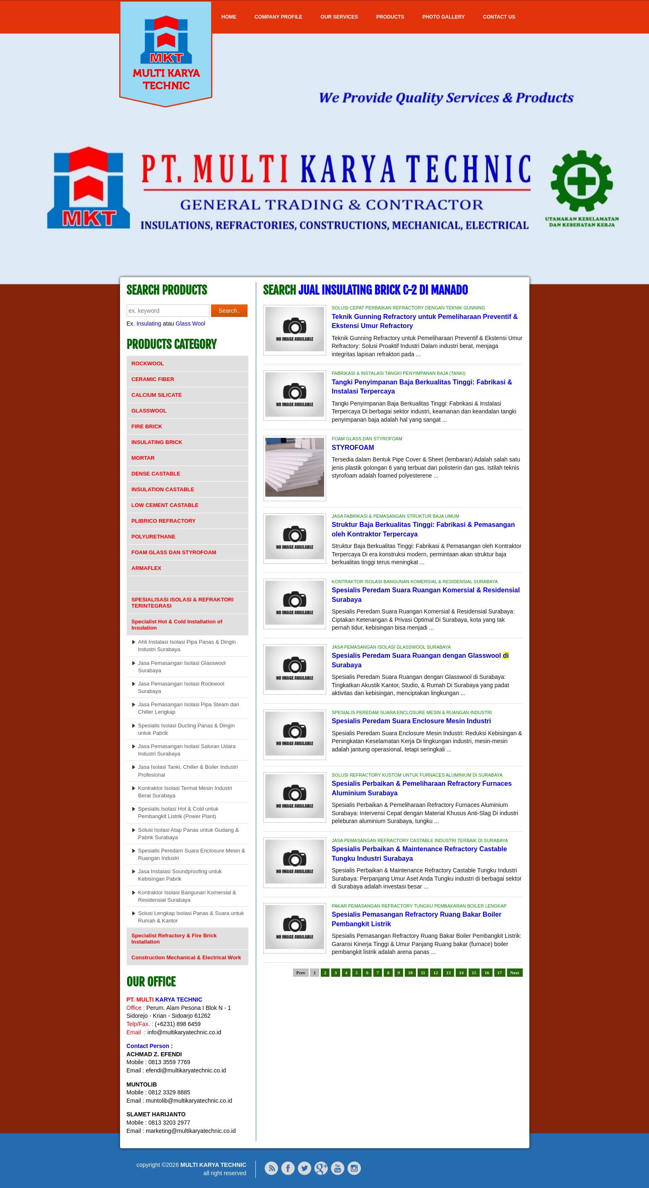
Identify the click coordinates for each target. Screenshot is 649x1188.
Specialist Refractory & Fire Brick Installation (174, 938)
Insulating (149, 323)
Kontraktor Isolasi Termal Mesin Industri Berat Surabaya (185, 792)
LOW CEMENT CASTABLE (165, 505)
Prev (300, 972)
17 (500, 972)
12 (435, 972)
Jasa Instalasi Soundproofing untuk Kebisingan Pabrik (180, 875)
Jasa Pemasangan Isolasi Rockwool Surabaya (181, 687)
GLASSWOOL (149, 411)
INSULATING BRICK (157, 442)
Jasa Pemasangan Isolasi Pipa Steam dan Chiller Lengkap (188, 708)
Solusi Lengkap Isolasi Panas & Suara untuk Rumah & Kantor (191, 917)
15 (474, 972)
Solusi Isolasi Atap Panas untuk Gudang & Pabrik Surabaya (188, 833)
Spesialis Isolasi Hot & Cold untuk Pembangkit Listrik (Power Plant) (178, 812)
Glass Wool (190, 323)
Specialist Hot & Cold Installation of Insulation (177, 624)
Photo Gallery (443, 17)
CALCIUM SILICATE (157, 395)
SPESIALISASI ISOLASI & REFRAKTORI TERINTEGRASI (183, 602)
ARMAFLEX (146, 568)
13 (448, 972)
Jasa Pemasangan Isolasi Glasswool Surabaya (182, 667)
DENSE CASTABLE (156, 474)
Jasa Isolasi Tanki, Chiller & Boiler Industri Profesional (188, 771)
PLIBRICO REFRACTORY (164, 521)
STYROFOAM (353, 447)
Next (514, 972)
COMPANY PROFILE (279, 17)
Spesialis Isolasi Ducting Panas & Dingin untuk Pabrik (186, 729)
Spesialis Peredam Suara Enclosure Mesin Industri (411, 720)
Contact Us (499, 17)
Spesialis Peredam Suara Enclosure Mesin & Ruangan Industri (191, 854)
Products (390, 17)
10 (410, 972)
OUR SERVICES (339, 17)
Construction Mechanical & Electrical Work (186, 957)
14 (461, 972)
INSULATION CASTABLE (163, 489)
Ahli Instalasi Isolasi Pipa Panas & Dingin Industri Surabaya (187, 645)
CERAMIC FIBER (153, 379)
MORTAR (143, 458)
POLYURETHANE (153, 537)
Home (228, 17)
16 (487, 972)
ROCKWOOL (148, 363)
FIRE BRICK (147, 426)
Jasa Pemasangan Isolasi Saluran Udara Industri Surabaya (187, 750)
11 (423, 972)
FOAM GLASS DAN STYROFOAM (174, 552)
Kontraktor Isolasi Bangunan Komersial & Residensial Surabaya (187, 896)
